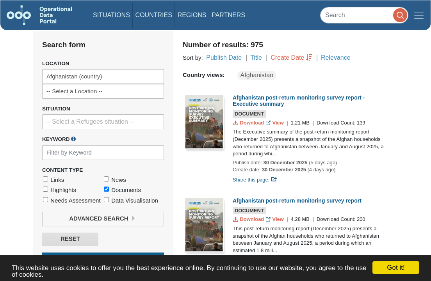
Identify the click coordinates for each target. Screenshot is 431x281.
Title (256, 57)
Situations (111, 15)
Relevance (336, 57)
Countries (153, 15)
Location (55, 63)
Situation (56, 109)
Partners (228, 15)
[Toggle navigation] (418, 15)
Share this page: (255, 180)
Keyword (59, 139)
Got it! (395, 267)
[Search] (364, 15)
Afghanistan (257, 75)
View (275, 123)
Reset (70, 239)
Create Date (287, 57)
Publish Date (224, 57)
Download (249, 123)
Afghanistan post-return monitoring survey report (297, 200)
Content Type (62, 170)
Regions (192, 15)
